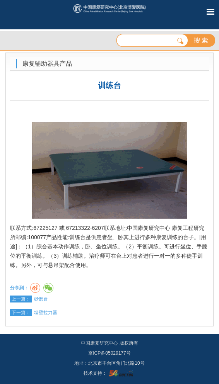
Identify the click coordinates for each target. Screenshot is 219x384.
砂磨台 (41, 299)
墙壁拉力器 (45, 312)
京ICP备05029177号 (109, 353)
